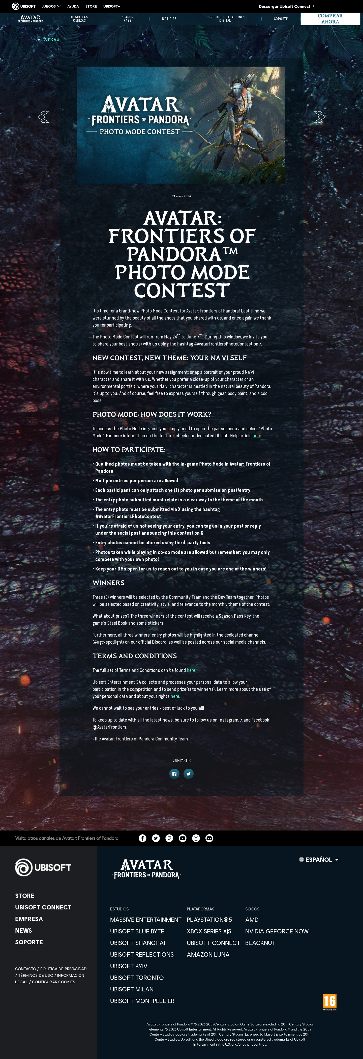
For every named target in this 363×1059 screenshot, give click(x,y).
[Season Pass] (128, 19)
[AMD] (277, 919)
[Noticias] (169, 19)
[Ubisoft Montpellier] (146, 1000)
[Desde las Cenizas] (79, 19)
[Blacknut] (277, 942)
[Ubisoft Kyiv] (146, 966)
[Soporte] (281, 19)
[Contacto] (27, 968)
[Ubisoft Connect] (51, 907)
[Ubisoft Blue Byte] (146, 931)
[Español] (319, 861)
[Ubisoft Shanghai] (146, 942)
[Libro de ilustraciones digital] (225, 19)
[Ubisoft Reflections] (146, 954)
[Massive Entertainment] (146, 919)
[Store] (51, 895)
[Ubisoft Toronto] (146, 977)
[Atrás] (48, 40)
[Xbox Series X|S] (213, 931)
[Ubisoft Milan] (146, 989)
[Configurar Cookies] (53, 982)
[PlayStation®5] (213, 919)
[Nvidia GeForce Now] (277, 931)
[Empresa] (51, 918)
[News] (51, 930)
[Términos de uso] (37, 975)
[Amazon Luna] (213, 954)
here (257, 435)
